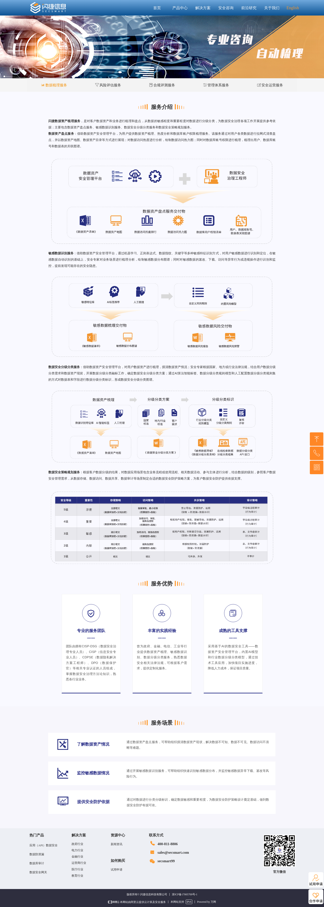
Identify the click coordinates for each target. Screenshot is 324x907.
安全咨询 (226, 8)
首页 (157, 8)
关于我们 (271, 8)
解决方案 (203, 8)
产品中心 (180, 8)
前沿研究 (248, 8)
